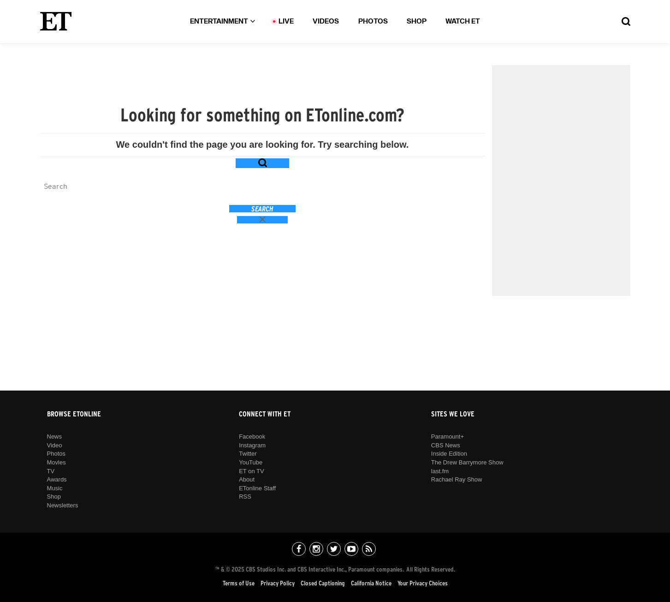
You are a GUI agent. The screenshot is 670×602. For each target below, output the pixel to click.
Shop (417, 21)
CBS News (445, 445)
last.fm (440, 471)
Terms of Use (239, 583)
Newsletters (62, 505)
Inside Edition (449, 453)
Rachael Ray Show (456, 479)
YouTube (250, 462)
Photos (373, 21)
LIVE (286, 21)
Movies (56, 462)
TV (51, 471)
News (54, 436)
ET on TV (251, 471)
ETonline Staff (257, 488)
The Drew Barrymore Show (467, 462)
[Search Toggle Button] (626, 21)
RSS (245, 496)
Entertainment (222, 21)
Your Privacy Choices (422, 583)
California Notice (371, 583)
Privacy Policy (278, 583)
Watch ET (462, 21)
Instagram (252, 445)
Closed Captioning (323, 583)
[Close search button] (262, 219)
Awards (57, 479)
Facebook (252, 436)
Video (54, 445)
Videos (326, 21)
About (247, 479)
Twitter (247, 453)
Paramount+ (447, 436)
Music (55, 488)
